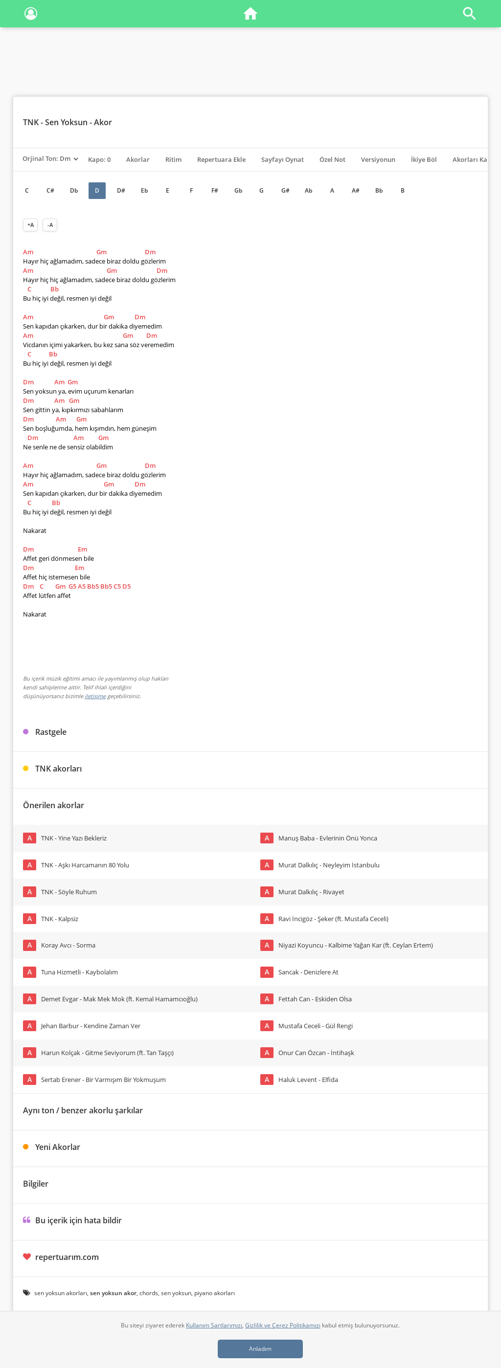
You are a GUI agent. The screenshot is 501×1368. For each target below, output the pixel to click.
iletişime (95, 696)
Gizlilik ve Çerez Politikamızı (282, 1325)
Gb (238, 190)
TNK (31, 122)
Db (74, 190)
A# (356, 190)
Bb (379, 190)
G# (285, 190)
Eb (144, 190)
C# (50, 190)
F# (214, 190)
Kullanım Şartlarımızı (214, 1325)
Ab (308, 190)
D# (121, 190)
